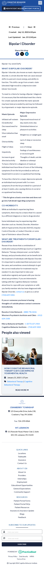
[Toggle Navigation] (40, 3)
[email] (24, 538)
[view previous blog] (14, 27)
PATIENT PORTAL (32, 8)
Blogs (22, 514)
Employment (22, 482)
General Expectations (22, 488)
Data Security (23, 556)
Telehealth (22, 456)
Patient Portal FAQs (22, 504)
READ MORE (22, 390)
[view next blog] (31, 27)
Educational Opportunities (22, 485)
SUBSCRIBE (22, 544)
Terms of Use (21, 559)
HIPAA (32, 556)
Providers (22, 475)
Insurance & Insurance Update (22, 510)
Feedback (22, 517)
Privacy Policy (12, 556)
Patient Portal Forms (22, 501)
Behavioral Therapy (15, 381)
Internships (22, 478)
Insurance (22, 460)
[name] (24, 532)
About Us (22, 472)
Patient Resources (22, 507)
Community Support (22, 492)
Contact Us (22, 463)
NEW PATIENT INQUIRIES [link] (13, 8)
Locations (22, 453)
